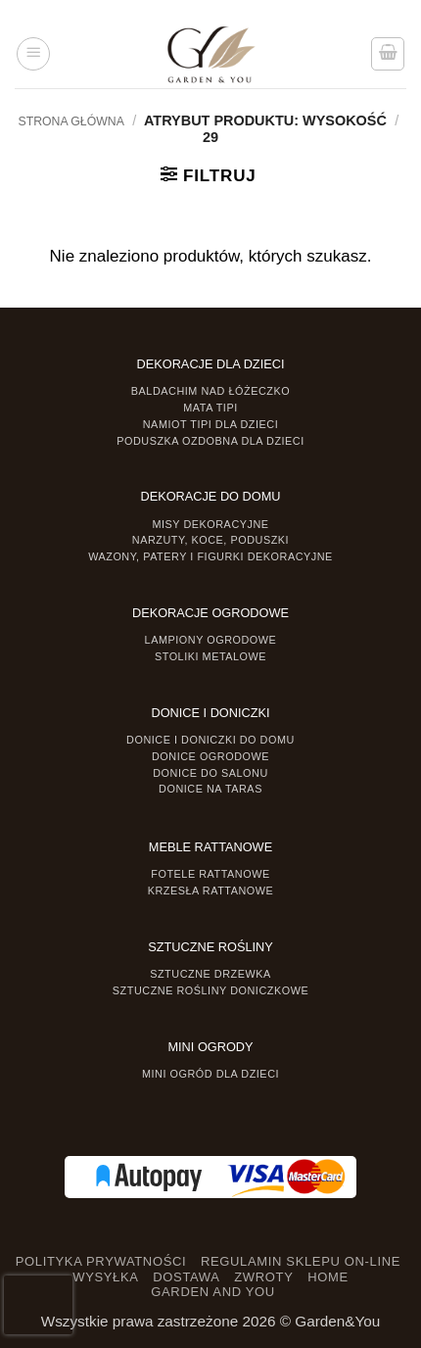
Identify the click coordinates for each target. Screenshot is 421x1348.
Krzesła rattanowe (211, 890)
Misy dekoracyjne (210, 524)
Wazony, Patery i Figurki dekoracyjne (210, 556)
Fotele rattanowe (210, 874)
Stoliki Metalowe (210, 656)
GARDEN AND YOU (213, 1291)
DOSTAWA (186, 1277)
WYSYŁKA (105, 1277)
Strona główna (70, 121)
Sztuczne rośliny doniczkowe (210, 990)
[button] (33, 54)
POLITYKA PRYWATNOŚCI (101, 1261)
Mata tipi (210, 407)
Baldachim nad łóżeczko (210, 391)
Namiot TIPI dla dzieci (210, 424)
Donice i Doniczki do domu (210, 740)
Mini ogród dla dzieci (210, 1074)
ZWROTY (263, 1277)
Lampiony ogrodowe (211, 640)
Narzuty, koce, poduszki (210, 540)
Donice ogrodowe (210, 756)
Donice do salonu (210, 773)
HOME (328, 1277)
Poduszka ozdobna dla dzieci (210, 441)
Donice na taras (210, 788)
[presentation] (38, 1305)
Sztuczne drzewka (210, 974)
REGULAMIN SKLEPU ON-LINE (300, 1261)
